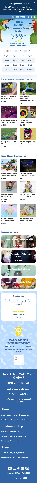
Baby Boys (7, 56)
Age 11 (30, 65)
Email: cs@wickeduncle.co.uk (11, 441)
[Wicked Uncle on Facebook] (12, 478)
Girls (9, 415)
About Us (4, 453)
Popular (15, 415)
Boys (3, 415)
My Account (20, 453)
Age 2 (22, 56)
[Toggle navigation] (4, 17)
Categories (24, 415)
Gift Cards (5, 420)
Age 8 (7, 65)
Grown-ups (30, 69)
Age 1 (14, 56)
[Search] (31, 17)
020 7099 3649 (18, 383)
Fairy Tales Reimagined (21, 457)
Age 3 (30, 56)
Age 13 (15, 69)
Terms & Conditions (8, 436)
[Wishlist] (28, 17)
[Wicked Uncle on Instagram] (21, 478)
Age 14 (22, 69)
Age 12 (7, 69)
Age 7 (30, 60)
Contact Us (22, 436)
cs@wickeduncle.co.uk (18, 389)
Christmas (27, 420)
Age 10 (22, 65)
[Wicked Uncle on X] (16, 478)
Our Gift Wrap (16, 420)
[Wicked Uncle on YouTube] (25, 478)
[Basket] (34, 17)
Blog (11, 453)
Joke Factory (6, 457)
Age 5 (15, 60)
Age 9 (15, 65)
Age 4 (7, 60)
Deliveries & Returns (8, 431)
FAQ (19, 431)
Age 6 (22, 60)
